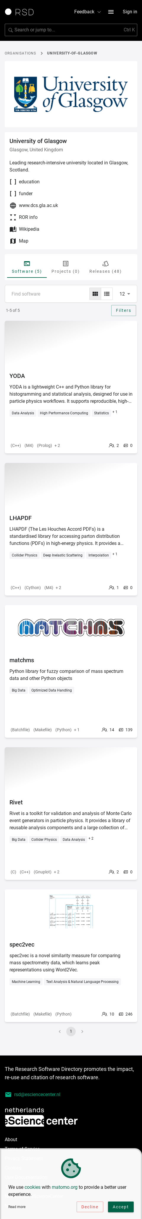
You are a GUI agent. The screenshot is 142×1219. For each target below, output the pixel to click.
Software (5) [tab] (27, 267)
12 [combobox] (122, 294)
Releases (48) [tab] (105, 267)
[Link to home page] (21, 11)
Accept (121, 1208)
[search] (71, 30)
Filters (123, 310)
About (11, 1139)
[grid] (95, 294)
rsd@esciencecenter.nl (32, 1094)
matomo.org (65, 1188)
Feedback (87, 12)
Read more (16, 1208)
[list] (107, 294)
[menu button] (111, 12)
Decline (90, 1208)
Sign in (130, 12)
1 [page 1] (71, 1031)
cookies (33, 1188)
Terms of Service (22, 1149)
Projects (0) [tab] (65, 267)
